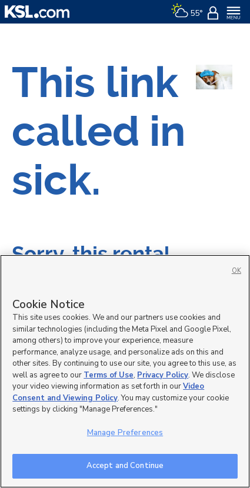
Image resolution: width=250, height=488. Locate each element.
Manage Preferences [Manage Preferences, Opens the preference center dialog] (125, 432)
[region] (125, 371)
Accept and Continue (125, 465)
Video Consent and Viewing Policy (108, 392)
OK (236, 270)
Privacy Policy (162, 375)
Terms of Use (109, 375)
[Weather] (187, 12)
